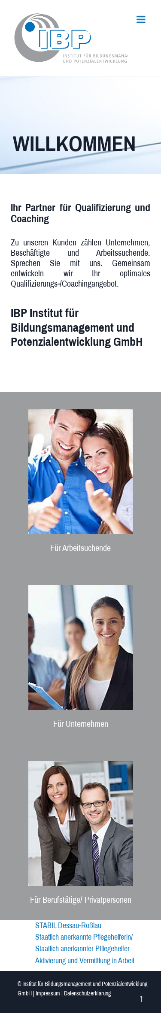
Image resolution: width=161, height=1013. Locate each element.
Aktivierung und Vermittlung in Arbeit (84, 960)
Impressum (48, 993)
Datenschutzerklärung (87, 993)
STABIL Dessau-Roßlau (68, 925)
